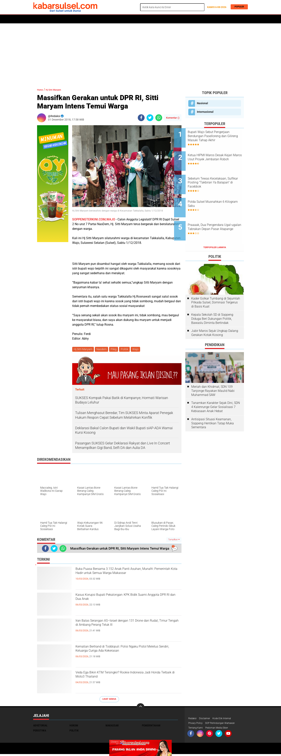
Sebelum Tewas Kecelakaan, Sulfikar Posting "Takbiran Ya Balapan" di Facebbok (219, 175)
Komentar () (173, 117)
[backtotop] (140, 708)
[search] (172, 7)
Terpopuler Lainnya (214, 229)
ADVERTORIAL (148, 19)
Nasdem (103, 349)
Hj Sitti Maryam (59, 89)
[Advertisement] (140, 53)
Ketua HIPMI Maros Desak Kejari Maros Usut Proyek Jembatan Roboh (217, 156)
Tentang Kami (196, 729)
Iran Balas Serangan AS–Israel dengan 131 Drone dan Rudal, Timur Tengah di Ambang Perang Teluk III (122, 628)
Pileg (115, 349)
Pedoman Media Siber (221, 729)
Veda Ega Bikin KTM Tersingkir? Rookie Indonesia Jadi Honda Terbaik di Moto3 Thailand (119, 680)
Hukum (78, 19)
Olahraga (110, 19)
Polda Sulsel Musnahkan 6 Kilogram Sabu (217, 193)
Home (38, 19)
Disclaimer (206, 719)
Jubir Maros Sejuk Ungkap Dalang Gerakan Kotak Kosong (214, 315)
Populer (238, 7)
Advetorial (40, 726)
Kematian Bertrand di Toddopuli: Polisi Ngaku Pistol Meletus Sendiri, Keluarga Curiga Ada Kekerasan (125, 654)
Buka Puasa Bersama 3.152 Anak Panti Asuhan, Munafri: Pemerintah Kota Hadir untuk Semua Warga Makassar (128, 577)
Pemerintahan (151, 726)
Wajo (139, 349)
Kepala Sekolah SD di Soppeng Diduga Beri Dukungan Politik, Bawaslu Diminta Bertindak (212, 301)
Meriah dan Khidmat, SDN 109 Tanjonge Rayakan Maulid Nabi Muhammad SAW (213, 373)
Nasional (202, 103)
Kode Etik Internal (226, 719)
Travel (175, 19)
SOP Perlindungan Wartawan (225, 724)
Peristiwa (93, 19)
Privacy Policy (196, 724)
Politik (51, 19)
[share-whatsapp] (158, 117)
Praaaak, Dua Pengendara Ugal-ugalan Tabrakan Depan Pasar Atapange (219, 215)
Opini (163, 19)
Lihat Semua (109, 700)
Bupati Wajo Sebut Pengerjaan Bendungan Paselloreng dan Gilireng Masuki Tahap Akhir (220, 136)
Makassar (112, 726)
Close (114, 741)
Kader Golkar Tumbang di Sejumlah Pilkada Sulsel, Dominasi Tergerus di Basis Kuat (215, 285)
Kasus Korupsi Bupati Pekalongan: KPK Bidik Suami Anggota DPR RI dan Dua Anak (124, 599)
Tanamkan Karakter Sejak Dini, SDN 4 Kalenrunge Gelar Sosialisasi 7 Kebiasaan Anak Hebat (215, 389)
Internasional (205, 111)
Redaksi (193, 719)
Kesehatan (128, 19)
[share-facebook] (141, 117)
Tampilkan (174, 540)
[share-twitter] (150, 117)
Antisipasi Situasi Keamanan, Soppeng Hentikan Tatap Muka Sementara (212, 405)
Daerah (64, 19)
